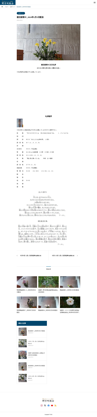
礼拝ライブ (20, 13)
